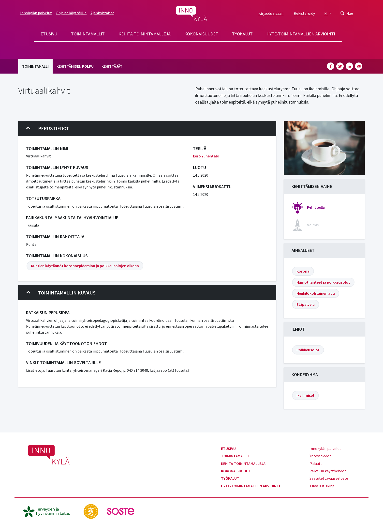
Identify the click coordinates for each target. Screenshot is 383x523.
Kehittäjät (112, 66)
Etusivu (49, 34)
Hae (349, 13)
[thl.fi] (49, 510)
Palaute (316, 463)
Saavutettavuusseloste (328, 478)
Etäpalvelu (305, 304)
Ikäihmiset (305, 395)
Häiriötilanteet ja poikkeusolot (323, 282)
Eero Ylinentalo (206, 156)
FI (326, 13)
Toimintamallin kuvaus (61, 292)
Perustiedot (47, 128)
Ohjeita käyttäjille (71, 12)
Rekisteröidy (304, 13)
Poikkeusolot (308, 349)
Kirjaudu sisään (270, 13)
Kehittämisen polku (75, 66)
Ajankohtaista (102, 12)
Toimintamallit (88, 34)
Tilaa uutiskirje (322, 485)
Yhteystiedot (320, 455)
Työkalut (242, 34)
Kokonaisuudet (201, 34)
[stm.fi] (91, 510)
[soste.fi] (120, 510)
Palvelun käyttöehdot (327, 470)
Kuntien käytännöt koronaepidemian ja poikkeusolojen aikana (85, 265)
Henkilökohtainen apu (315, 293)
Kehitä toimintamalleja (144, 34)
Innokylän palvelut (36, 12)
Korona (302, 271)
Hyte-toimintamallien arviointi (300, 34)
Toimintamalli (35, 66)
